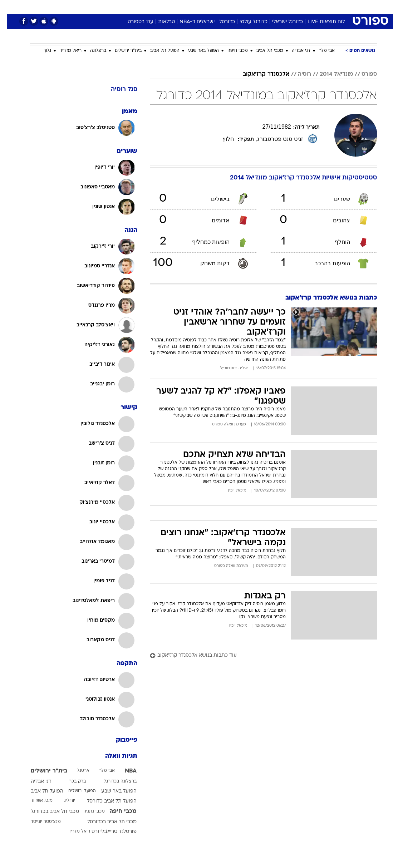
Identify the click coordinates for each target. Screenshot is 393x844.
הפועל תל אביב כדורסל (105, 801)
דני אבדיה (294, 51)
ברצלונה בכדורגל (113, 781)
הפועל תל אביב (158, 51)
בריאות (189, 6)
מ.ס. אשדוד (35, 801)
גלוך (40, 51)
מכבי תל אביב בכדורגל (48, 811)
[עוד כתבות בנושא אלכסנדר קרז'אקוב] (256, 656)
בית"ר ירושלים (121, 51)
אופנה (118, 6)
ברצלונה (91, 51)
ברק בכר (70, 781)
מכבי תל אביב (263, 51)
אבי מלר (320, 51)
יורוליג (62, 801)
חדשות (311, 6)
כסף (227, 6)
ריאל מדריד (64, 51)
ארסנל (76, 771)
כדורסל (220, 22)
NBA (124, 771)
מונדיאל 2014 (329, 74)
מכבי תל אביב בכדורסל (105, 822)
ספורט (288, 6)
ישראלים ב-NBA (190, 22)
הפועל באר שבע (196, 51)
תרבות (266, 6)
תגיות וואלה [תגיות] (114, 756)
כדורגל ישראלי (280, 22)
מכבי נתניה (87, 811)
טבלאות (159, 22)
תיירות (166, 6)
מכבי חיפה (231, 51)
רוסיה (297, 74)
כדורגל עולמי (247, 22)
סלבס (246, 6)
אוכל (210, 6)
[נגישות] (9, 6)
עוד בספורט (134, 22)
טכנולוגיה (141, 6)
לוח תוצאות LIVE (319, 22)
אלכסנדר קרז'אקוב (259, 74)
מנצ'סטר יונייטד (39, 822)
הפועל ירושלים (75, 791)
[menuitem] (306, 6)
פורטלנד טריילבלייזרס (107, 831)
